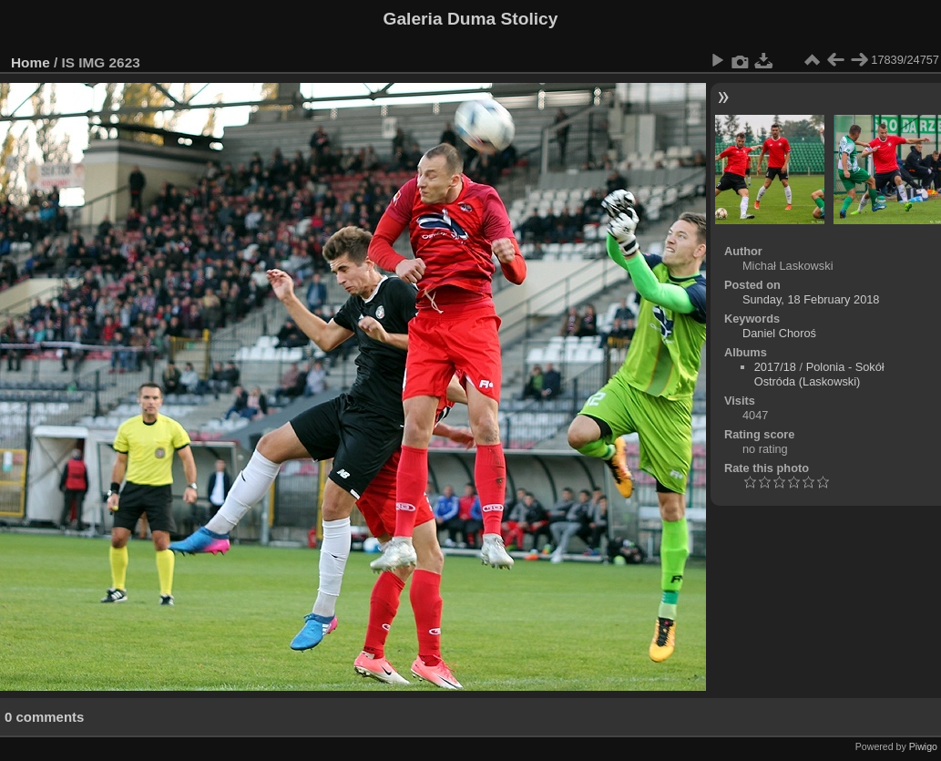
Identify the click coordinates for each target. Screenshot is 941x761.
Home (30, 62)
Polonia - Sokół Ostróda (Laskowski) (819, 374)
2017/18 (775, 367)
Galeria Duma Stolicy (471, 18)
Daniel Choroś (779, 333)
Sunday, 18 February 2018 (811, 299)
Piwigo (923, 746)
